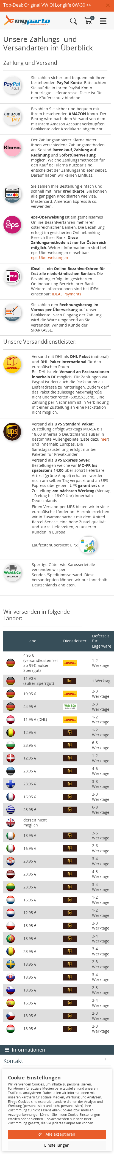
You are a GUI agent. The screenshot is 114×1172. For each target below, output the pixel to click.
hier (104, 439)
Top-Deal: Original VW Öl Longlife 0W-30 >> (47, 5)
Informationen (25, 1049)
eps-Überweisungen (49, 257)
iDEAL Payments (66, 294)
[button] (110, 5)
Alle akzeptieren (56, 1134)
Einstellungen (56, 1145)
